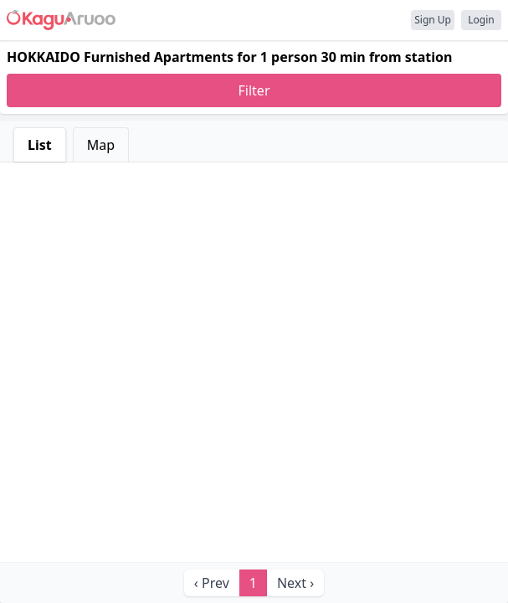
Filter (254, 90)
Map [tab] (101, 145)
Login (481, 20)
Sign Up (432, 20)
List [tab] (40, 145)
